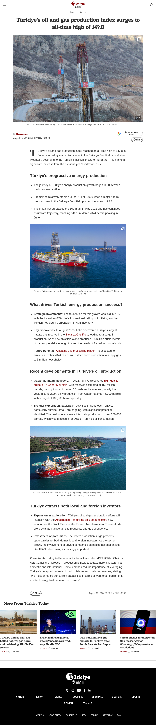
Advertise (108, 715)
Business (83, 12)
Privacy (94, 715)
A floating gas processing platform (76, 350)
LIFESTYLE (97, 697)
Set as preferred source (128, 133)
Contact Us (71, 715)
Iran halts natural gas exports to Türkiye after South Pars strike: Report (96, 641)
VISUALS (87, 703)
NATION (20, 697)
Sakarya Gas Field (77, 334)
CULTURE (117, 697)
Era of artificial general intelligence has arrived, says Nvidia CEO (55, 641)
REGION (39, 697)
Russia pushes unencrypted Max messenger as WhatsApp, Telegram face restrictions (137, 642)
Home (72, 12)
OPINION (68, 703)
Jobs (84, 715)
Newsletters (55, 715)
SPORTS (136, 697)
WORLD (58, 697)
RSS (119, 715)
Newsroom (22, 134)
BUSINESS (78, 697)
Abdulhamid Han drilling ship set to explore (81, 519)
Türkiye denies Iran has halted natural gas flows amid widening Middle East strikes (17, 642)
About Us (39, 715)
